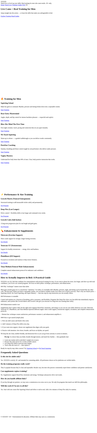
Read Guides (15, 16)
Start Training (5, 110)
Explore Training (6, 16)
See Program (5, 205)
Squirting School (32, 348)
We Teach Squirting (45, 348)
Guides (20, 5)
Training (14, 5)
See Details (4, 242)
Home (2, 5)
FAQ (23, 5)
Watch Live (8, 5)
